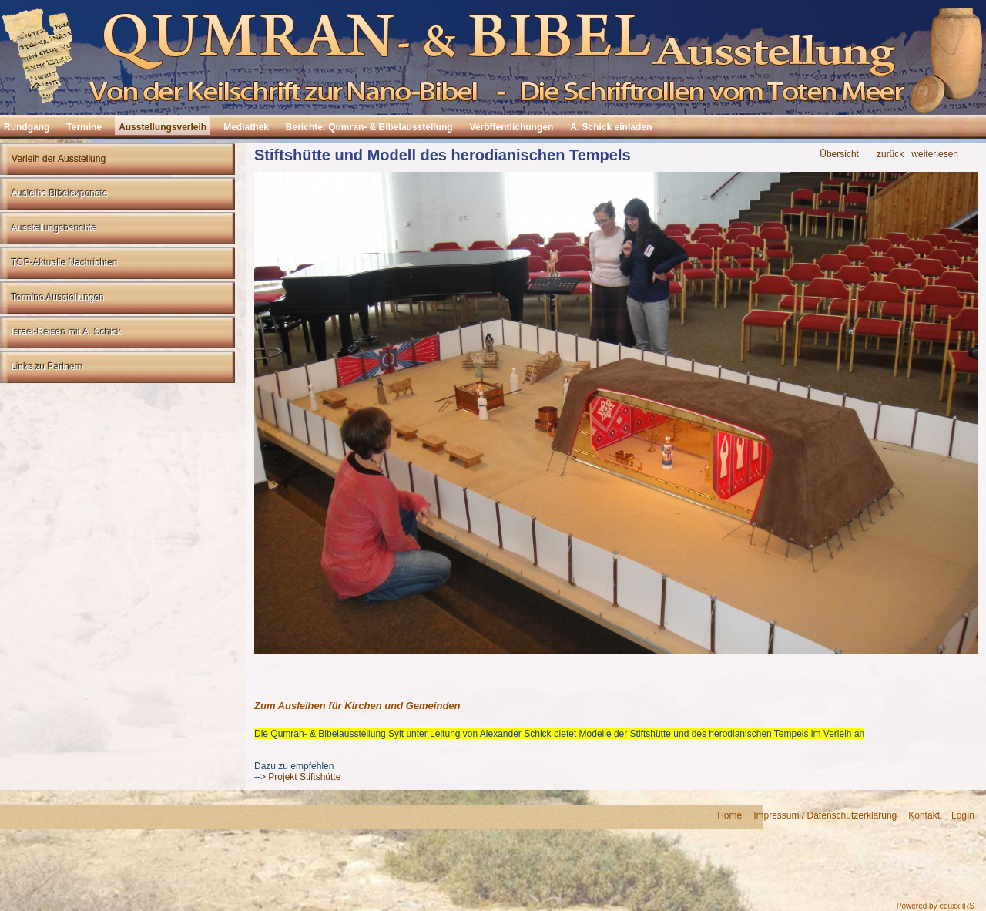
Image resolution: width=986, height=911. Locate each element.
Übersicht (839, 155)
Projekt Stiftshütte (303, 776)
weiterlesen (934, 155)
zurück (890, 155)
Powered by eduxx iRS (935, 906)
